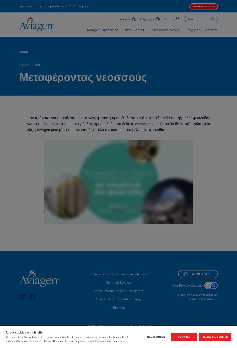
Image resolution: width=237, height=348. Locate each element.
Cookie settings (156, 337)
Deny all (184, 337)
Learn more (119, 341)
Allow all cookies (215, 337)
